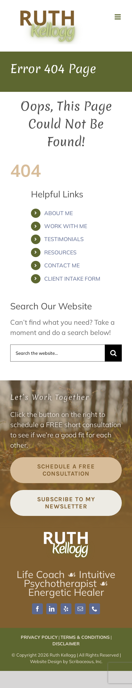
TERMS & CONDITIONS (85, 637)
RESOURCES (60, 252)
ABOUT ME (58, 213)
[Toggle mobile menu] (118, 16)
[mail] (80, 608)
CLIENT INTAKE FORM (72, 278)
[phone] (94, 608)
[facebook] (37, 608)
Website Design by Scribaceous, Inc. (66, 661)
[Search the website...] (57, 353)
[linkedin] (51, 608)
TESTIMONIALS (64, 239)
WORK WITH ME (65, 226)
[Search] (113, 353)
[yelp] (66, 608)
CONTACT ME (62, 265)
